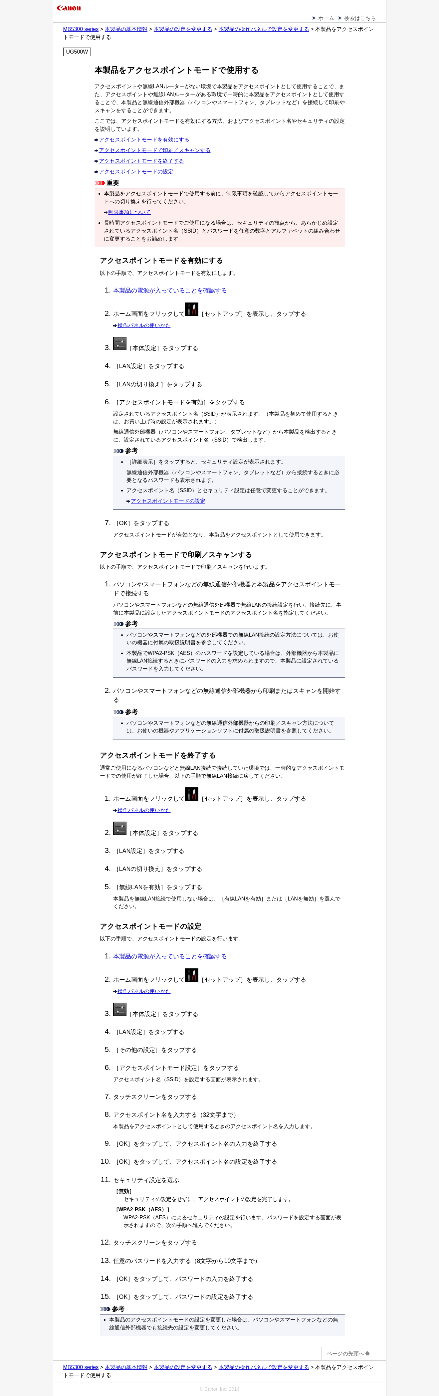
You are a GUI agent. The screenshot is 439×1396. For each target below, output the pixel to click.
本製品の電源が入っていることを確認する (170, 290)
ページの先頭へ (348, 1353)
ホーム (326, 18)
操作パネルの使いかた (144, 325)
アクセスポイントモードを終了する (141, 161)
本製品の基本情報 (126, 29)
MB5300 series (81, 29)
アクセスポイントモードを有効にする (144, 139)
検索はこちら (360, 18)
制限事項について (129, 212)
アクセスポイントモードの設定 (136, 171)
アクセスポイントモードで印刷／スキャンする (155, 150)
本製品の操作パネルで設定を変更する (264, 29)
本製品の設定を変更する (183, 29)
